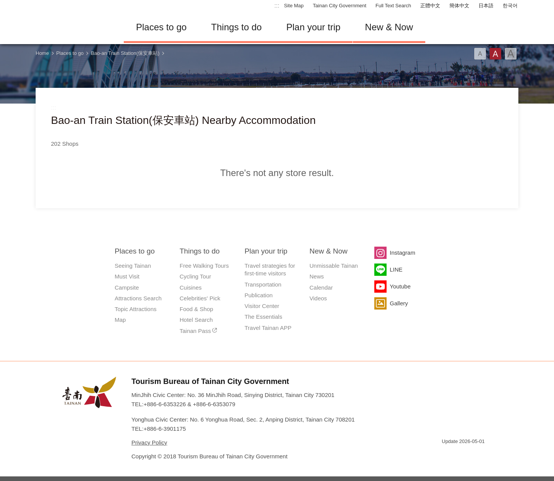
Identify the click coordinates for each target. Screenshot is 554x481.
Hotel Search (196, 319)
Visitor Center (261, 306)
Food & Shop (196, 309)
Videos (318, 298)
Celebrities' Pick (200, 298)
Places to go (161, 27)
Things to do (236, 27)
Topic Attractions (135, 309)
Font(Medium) (495, 53)
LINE (396, 269)
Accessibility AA (475, 455)
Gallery (399, 303)
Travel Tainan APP (268, 328)
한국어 (510, 5)
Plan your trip (313, 27)
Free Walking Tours (204, 265)
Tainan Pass (195, 331)
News (317, 276)
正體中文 (430, 5)
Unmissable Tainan (334, 265)
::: (276, 5)
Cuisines (191, 287)
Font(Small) (480, 53)
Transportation (262, 284)
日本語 (486, 5)
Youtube (400, 286)
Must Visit (127, 276)
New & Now (389, 27)
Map (120, 319)
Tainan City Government (339, 5)
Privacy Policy (149, 442)
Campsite (127, 287)
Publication (258, 295)
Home (42, 53)
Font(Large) (510, 53)
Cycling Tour (195, 276)
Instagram (402, 252)
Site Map (293, 5)
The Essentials (263, 316)
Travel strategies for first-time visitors (269, 269)
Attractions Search (138, 298)
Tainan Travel (74, 27)
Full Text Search (393, 5)
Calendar (321, 287)
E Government (447, 455)
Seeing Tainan (133, 265)
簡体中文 (459, 5)
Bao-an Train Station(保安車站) (125, 53)
